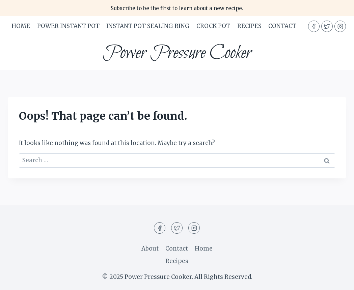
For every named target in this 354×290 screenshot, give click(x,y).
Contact (282, 26)
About (150, 248)
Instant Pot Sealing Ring (148, 26)
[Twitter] (327, 26)
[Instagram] (340, 26)
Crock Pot (213, 26)
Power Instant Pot (68, 26)
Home (20, 26)
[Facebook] (314, 26)
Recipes (249, 26)
